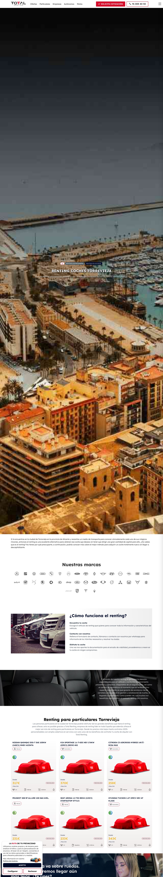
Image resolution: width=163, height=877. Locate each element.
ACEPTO (22, 865)
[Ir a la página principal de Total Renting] (62, 263)
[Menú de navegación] (160, 4)
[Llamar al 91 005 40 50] (137, 4)
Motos (79, 4)
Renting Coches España (74, 263)
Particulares (45, 4)
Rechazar (32, 871)
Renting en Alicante (93, 263)
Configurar (13, 871)
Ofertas (33, 4)
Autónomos (69, 4)
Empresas (57, 4)
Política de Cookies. (10, 861)
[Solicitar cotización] (110, 4)
